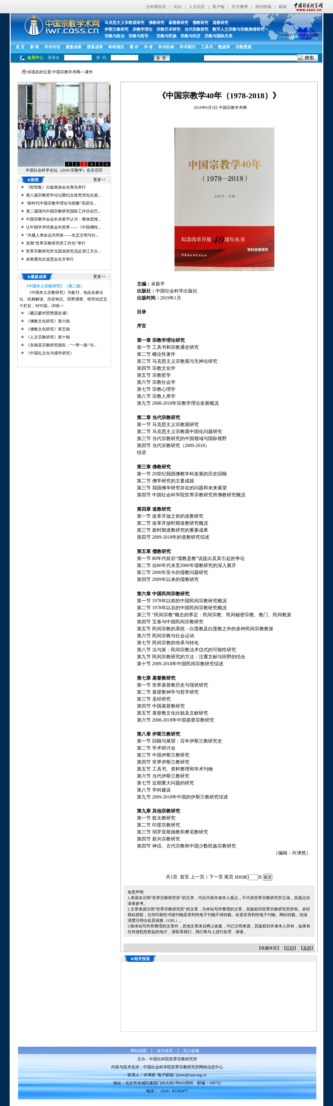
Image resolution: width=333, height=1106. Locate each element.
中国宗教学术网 (66, 72)
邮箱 (283, 6)
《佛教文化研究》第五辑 (48, 329)
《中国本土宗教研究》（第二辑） (54, 286)
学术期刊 (187, 47)
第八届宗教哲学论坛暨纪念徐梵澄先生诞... (63, 195)
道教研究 (220, 22)
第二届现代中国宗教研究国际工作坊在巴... (63, 211)
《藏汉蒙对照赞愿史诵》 (48, 313)
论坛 (177, 6)
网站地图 (139, 1050)
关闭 (307, 948)
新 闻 (34, 47)
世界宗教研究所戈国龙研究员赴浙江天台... (63, 251)
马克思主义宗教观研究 (125, 22)
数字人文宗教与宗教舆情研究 (238, 29)
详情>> (57, 305)
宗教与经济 (190, 36)
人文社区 (197, 6)
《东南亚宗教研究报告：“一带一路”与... (61, 345)
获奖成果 (95, 47)
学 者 (148, 47)
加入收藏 (191, 1050)
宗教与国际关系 (218, 36)
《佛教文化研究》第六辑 (48, 321)
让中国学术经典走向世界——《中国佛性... (63, 227)
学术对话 (52, 47)
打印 (290, 948)
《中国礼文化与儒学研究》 (50, 353)
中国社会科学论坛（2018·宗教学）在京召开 (64, 170)
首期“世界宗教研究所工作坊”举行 (56, 243)
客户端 (218, 6)
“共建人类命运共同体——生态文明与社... (62, 235)
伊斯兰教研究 (117, 29)
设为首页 (165, 1050)
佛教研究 (157, 22)
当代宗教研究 (196, 29)
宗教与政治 (115, 36)
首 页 (20, 47)
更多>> (99, 179)
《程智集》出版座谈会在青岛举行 (56, 187)
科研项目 (116, 47)
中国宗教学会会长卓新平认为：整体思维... (63, 219)
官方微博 (240, 6)
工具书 (207, 47)
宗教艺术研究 (168, 29)
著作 (89, 72)
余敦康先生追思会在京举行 (50, 259)
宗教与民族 (164, 36)
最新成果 (74, 47)
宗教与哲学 (139, 36)
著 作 (134, 47)
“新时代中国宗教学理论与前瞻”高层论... (61, 203)
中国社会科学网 (307, 6)
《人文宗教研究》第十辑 (48, 337)
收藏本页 (269, 948)
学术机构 (166, 47)
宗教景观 (243, 47)
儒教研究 (200, 22)
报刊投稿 (263, 6)
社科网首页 (156, 6)
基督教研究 (178, 22)
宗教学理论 (143, 29)
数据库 (224, 47)
